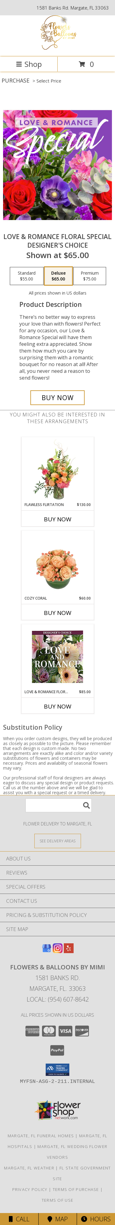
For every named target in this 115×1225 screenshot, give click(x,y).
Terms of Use (58, 1200)
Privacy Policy (30, 1189)
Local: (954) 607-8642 (58, 999)
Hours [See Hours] (96, 1219)
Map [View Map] (58, 1219)
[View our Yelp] (69, 951)
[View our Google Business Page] (47, 951)
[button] (57, 1070)
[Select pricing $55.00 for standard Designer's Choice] (26, 276)
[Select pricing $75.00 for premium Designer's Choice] (90, 276)
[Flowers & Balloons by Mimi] (57, 48)
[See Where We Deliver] (57, 841)
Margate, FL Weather (29, 1168)
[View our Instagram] (58, 951)
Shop (29, 64)
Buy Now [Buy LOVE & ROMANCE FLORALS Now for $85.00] (57, 706)
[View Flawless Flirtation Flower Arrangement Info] (57, 469)
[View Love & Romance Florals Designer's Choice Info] (57, 657)
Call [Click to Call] (19, 1219)
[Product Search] (58, 805)
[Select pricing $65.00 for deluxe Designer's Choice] (58, 276)
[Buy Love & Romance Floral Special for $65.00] (57, 397)
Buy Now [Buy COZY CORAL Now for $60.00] (57, 613)
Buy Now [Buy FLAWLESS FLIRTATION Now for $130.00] (57, 519)
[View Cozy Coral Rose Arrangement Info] (57, 563)
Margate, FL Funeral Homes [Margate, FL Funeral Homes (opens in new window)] (41, 1135)
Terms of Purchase (76, 1189)
